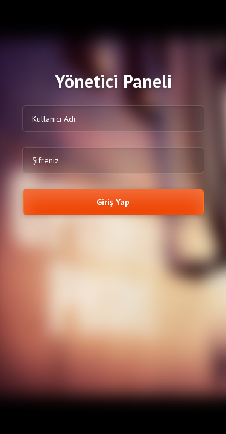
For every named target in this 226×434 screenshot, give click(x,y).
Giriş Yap (113, 202)
